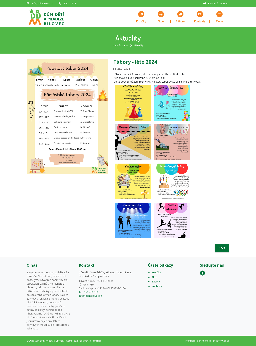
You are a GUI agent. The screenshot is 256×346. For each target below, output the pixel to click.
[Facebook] (202, 273)
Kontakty (155, 286)
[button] (219, 17)
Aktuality (138, 45)
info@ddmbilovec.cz (42, 3)
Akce (152, 277)
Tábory (154, 281)
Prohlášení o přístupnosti (198, 340)
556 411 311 (70, 3)
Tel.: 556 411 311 (88, 292)
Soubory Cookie (221, 340)
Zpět (222, 248)
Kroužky (154, 272)
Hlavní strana (120, 45)
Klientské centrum (218, 3)
